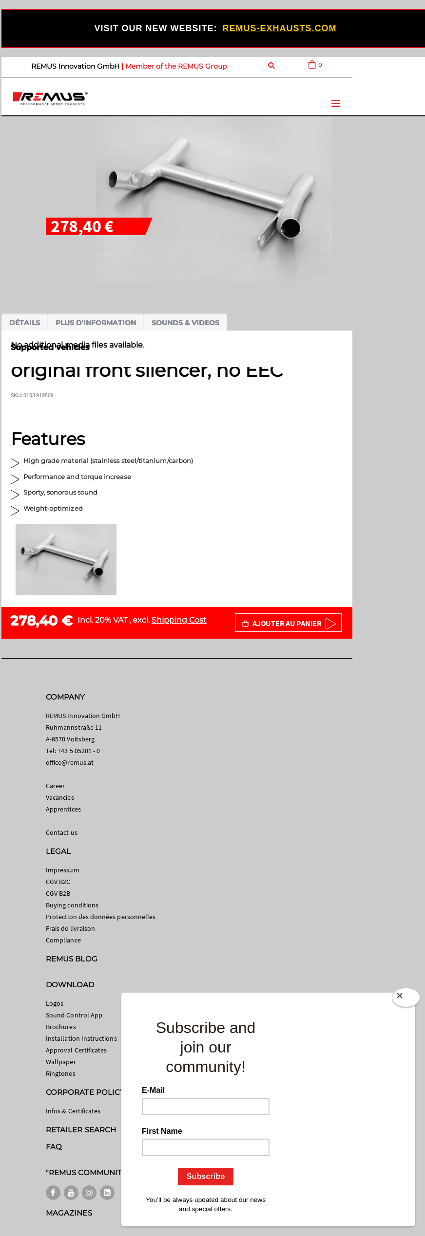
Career (55, 785)
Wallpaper (61, 1061)
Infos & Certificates (73, 1111)
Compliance (63, 940)
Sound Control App (74, 1015)
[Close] (406, 999)
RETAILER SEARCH (81, 1129)
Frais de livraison (70, 928)
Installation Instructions (81, 1038)
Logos (54, 1003)
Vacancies (60, 797)
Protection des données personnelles (100, 916)
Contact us (61, 832)
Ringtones (61, 1073)
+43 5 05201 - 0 (79, 750)
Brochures (61, 1026)
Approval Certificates (76, 1050)
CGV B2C (58, 881)
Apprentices (63, 809)
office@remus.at (70, 762)
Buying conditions (72, 905)
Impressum (62, 870)
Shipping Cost (179, 620)
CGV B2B (58, 893)
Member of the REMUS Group (176, 66)
